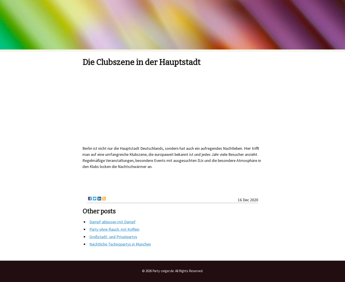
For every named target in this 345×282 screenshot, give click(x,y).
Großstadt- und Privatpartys (113, 236)
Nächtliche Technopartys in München (120, 244)
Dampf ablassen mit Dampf (112, 221)
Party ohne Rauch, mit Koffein (114, 229)
